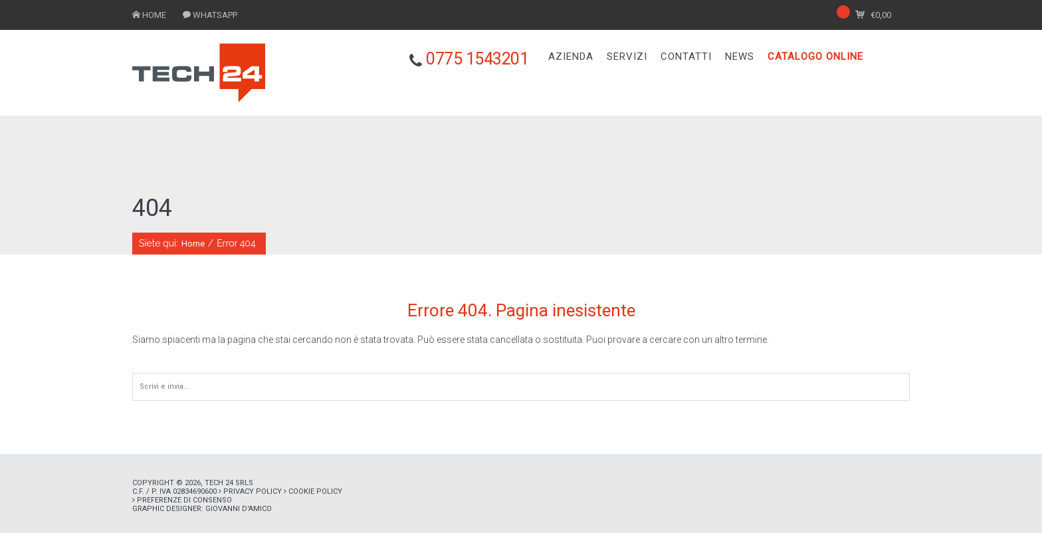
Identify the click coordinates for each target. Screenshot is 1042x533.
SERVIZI (627, 56)
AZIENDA (570, 56)
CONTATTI (686, 56)
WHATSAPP (215, 15)
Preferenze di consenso (184, 500)
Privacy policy (252, 491)
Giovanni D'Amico (238, 508)
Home (193, 244)
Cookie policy (315, 491)
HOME (154, 15)
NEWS (739, 56)
